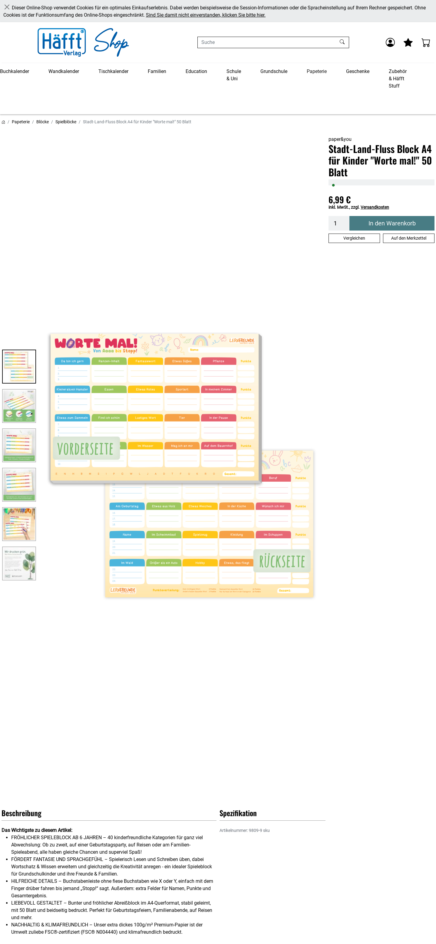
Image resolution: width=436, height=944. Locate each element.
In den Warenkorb (392, 223)
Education (196, 71)
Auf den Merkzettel (408, 238)
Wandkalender (63, 71)
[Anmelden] (390, 42)
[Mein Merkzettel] (408, 42)
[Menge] (339, 223)
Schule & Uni (233, 74)
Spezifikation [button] (238, 812)
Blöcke (42, 121)
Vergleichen (354, 238)
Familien (157, 71)
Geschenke (357, 71)
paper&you (340, 139)
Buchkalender (14, 71)
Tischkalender (113, 71)
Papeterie (317, 71)
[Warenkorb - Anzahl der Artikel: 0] (426, 42)
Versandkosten (375, 207)
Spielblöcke (65, 121)
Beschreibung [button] (21, 812)
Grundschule (273, 71)
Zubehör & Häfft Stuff (398, 78)
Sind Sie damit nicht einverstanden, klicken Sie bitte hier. (206, 15)
